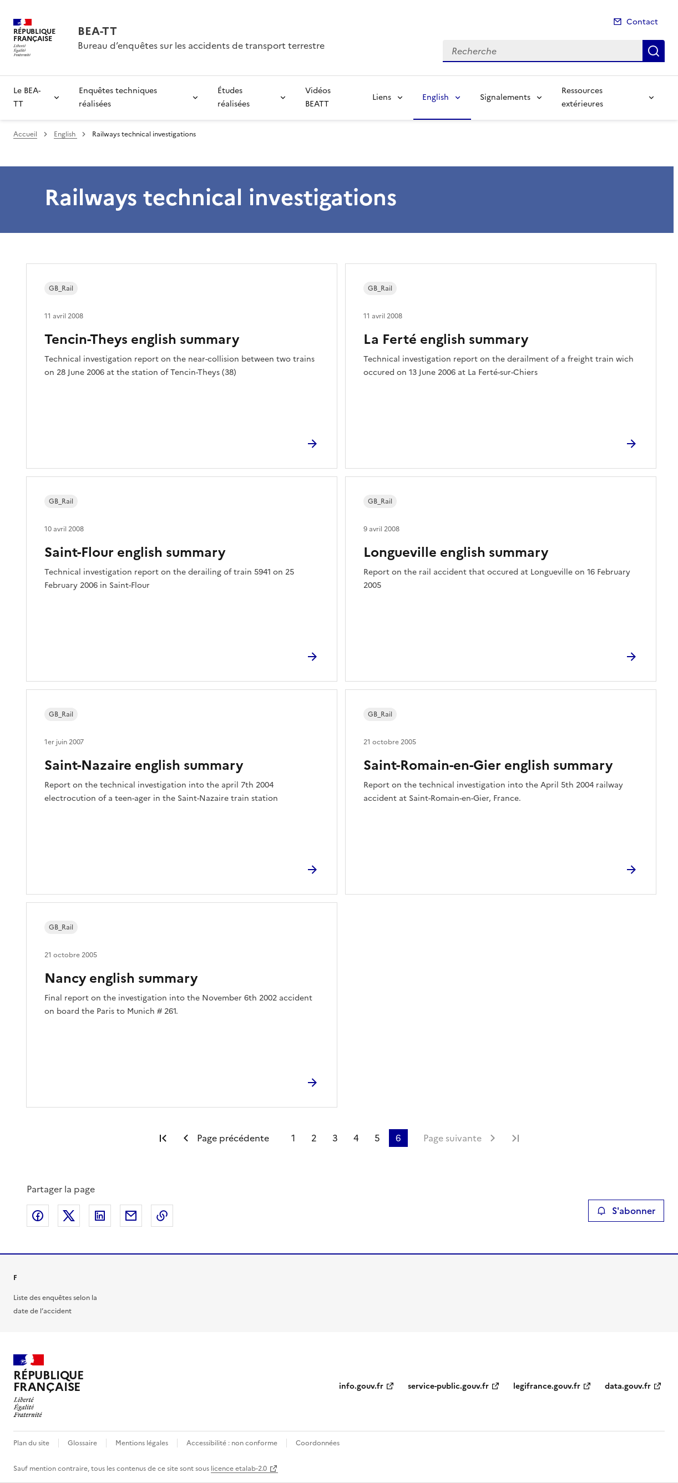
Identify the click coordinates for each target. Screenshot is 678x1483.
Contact (642, 22)
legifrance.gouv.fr (546, 1386)
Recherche (653, 51)
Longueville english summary (455, 552)
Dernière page (515, 1138)
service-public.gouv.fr (448, 1386)
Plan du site (31, 1443)
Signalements (505, 97)
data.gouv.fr (628, 1386)
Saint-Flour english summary (134, 552)
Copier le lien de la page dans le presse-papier (162, 1216)
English (435, 97)
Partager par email (131, 1216)
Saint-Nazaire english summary (143, 765)
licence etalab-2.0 (239, 1469)
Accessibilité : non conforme (231, 1443)
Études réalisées (233, 97)
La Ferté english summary (445, 339)
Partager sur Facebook (38, 1216)
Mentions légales (141, 1443)
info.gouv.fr (361, 1386)
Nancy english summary (121, 978)
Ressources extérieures (582, 97)
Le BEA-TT (27, 97)
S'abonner (626, 1210)
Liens (381, 97)
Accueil (25, 134)
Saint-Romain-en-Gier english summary (488, 765)
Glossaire (82, 1443)
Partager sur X (69, 1216)
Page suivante (452, 1138)
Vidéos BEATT (318, 97)
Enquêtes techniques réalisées (118, 97)
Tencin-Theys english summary (141, 339)
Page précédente (233, 1138)
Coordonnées (318, 1443)
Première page (163, 1138)
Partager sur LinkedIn (100, 1216)
